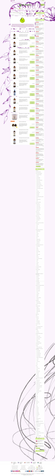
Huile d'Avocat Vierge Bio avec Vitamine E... (24, 81)
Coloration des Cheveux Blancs (39, 385)
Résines (37, 228)
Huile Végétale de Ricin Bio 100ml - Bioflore (24, 48)
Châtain (37, 403)
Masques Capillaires (38, 251)
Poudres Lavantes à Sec (38, 214)
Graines (37, 225)
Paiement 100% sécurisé (28, 473)
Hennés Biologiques (38, 177)
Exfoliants (37, 296)
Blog (40, 0)
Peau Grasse (37, 407)
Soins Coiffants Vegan (38, 354)
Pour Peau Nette (37, 414)
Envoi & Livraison (33, 473)
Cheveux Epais (37, 372)
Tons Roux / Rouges (38, 206)
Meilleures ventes (20, 473)
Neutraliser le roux (38, 210)
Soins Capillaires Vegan (38, 353)
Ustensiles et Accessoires (38, 337)
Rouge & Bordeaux (38, 192)
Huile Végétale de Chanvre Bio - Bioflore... (24, 32)
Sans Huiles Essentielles (38, 435)
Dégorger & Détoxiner (38, 199)
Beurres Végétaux (38, 282)
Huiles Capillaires (38, 278)
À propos (42, 473)
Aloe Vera (37, 304)
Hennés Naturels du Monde (38, 174)
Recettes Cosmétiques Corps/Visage (31, 468)
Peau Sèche (37, 411)
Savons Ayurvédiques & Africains (39, 326)
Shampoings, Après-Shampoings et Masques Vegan (39, 348)
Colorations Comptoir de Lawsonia (39, 185)
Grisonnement (37, 392)
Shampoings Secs (38, 243)
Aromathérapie (37, 300)
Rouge (37, 400)
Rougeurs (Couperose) (38, 418)
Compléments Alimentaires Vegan (39, 357)
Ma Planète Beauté (38, 254)
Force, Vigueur (37, 389)
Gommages (37, 307)
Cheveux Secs (37, 376)
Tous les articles (38, 448)
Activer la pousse (38, 368)
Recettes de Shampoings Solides (31, 469)
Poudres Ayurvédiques (38, 218)
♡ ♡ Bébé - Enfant (38, 361)
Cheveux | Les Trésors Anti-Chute (14, 469)
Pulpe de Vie (37, 236)
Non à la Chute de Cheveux (14, 468)
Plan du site (12, 1)
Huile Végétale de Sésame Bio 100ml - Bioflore (24, 40)
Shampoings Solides (38, 239)
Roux (36, 399)
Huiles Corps (37, 318)
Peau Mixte (37, 410)
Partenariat (30, 474)
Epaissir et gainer (38, 388)
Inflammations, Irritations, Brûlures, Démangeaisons (39, 421)
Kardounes (37, 340)
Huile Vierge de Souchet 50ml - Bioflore (24, 105)
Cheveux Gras (37, 375)
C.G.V (35, 473)
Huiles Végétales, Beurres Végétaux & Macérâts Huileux (18, 12)
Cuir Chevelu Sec (37, 381)
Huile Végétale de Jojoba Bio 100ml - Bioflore (24, 97)
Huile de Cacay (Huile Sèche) (22, 121)
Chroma (37, 232)
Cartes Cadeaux (37, 344)
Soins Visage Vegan (38, 350)
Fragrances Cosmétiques (38, 297)
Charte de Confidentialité (23, 474)
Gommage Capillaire (38, 311)
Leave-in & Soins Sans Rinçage (39, 258)
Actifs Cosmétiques (38, 286)
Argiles (37, 221)
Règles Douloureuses (38, 431)
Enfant (37, 364)
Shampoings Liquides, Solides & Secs (39, 229)
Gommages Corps (38, 308)
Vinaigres (37, 272)
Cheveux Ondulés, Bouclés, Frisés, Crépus (39, 378)
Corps (36, 427)
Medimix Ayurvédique (38, 240)
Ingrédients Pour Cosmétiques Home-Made (40, 285)
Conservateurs (37, 293)
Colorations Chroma (38, 181)
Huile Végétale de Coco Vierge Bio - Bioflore (24, 113)
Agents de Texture (38, 289)
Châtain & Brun (37, 195)
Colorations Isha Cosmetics (38, 184)
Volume (37, 396)
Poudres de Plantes (38, 217)
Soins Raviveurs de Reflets (38, 202)
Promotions (12, 473)
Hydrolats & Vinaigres (38, 269)
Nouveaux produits (16, 473)
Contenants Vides (38, 341)
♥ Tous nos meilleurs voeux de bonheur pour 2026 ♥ (18, 2)
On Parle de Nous (39, 469)
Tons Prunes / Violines (38, 207)
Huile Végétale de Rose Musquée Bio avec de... (24, 89)
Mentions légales (38, 473)
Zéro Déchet (37, 434)
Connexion (43, 0)
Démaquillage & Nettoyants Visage (39, 333)
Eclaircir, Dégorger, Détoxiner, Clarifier (39, 196)
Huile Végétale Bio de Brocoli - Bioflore (23, 129)
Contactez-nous (24, 473)
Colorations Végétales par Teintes (39, 188)
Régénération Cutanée (38, 424)
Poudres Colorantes (38, 203)
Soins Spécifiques (38, 322)
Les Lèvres (37, 330)
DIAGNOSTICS (37, 170)
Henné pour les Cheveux (23, 468)
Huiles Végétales (26, 12)
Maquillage (37, 329)
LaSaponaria (37, 262)
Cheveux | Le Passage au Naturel (23, 469)
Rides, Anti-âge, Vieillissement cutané (40, 423)
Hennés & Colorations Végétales (39, 173)
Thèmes (36, 365)
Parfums (36, 315)
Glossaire (28, 474)
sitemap (32, 474)
